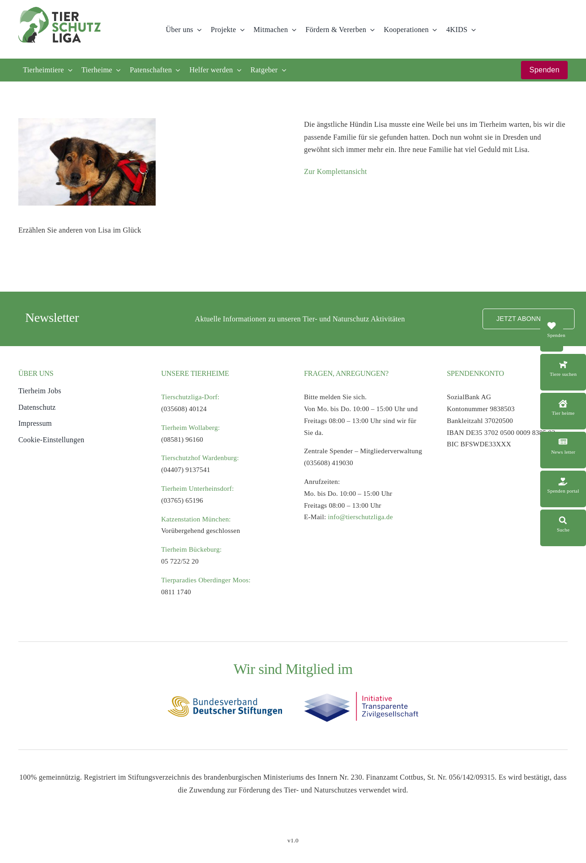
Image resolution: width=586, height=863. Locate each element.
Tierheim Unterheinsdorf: (197, 488)
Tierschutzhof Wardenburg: (200, 457)
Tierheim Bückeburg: (191, 549)
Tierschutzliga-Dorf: (190, 397)
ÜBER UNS (36, 373)
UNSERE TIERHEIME (195, 373)
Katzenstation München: (196, 519)
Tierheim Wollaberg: (190, 427)
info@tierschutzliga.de (360, 517)
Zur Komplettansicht (335, 171)
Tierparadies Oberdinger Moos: (206, 580)
